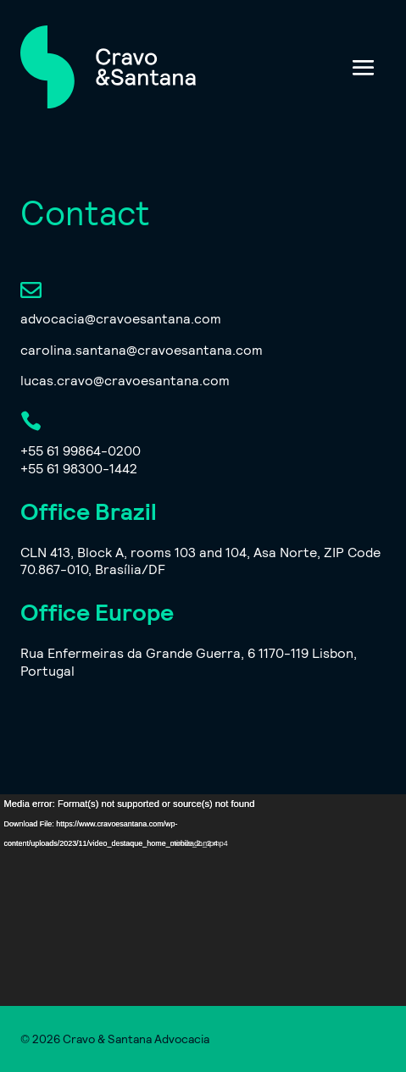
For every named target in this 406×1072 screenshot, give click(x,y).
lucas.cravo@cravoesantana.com (125, 380)
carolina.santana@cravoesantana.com (141, 349)
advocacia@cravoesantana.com (120, 318)
